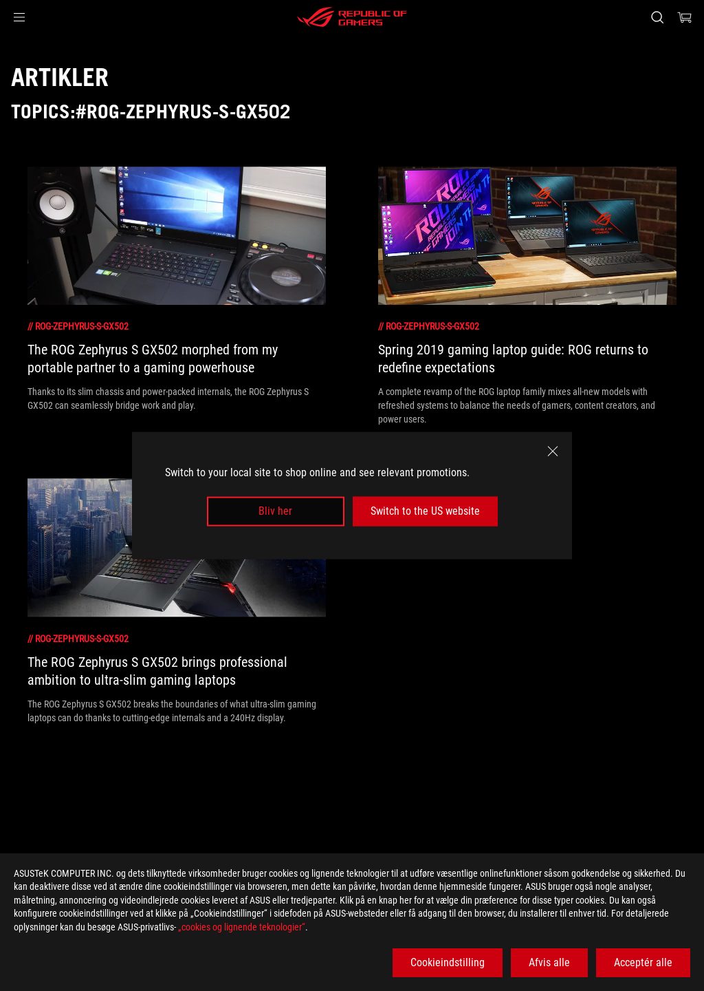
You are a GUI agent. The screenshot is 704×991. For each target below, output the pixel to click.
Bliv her (275, 511)
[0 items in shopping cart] (684, 17)
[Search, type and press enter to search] (657, 17)
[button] (19, 17)
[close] (552, 451)
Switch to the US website (425, 511)
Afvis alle (549, 962)
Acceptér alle (643, 962)
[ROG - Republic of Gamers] (352, 17)
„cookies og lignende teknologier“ (241, 927)
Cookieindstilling (447, 962)
